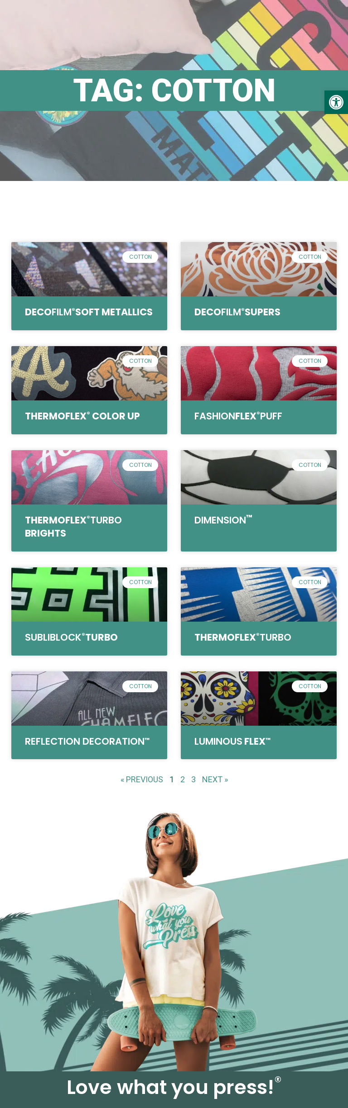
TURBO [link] (71, 637)
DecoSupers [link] (237, 312)
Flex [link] (238, 416)
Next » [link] (215, 779)
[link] (336, 102)
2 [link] (182, 779)
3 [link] (193, 779)
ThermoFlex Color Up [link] (82, 416)
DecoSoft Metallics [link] (89, 312)
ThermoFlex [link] (242, 637)
